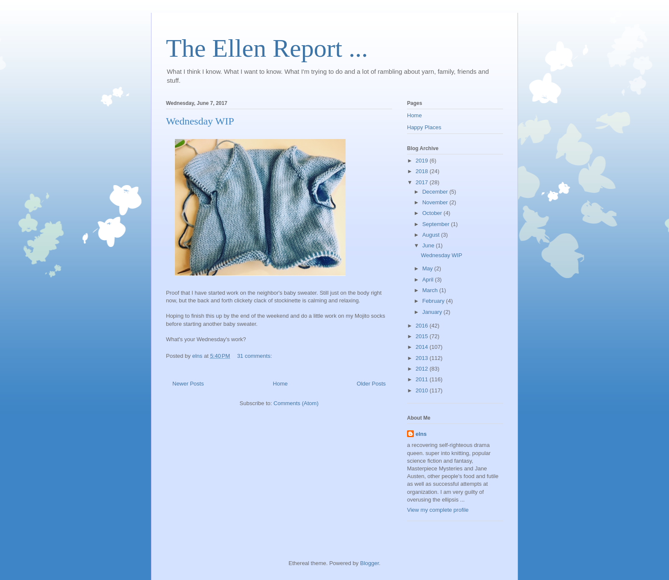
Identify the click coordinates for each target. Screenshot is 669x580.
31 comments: (255, 356)
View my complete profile (437, 510)
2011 (423, 379)
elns (421, 434)
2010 (423, 390)
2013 (423, 358)
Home (280, 383)
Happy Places (424, 127)
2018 (423, 171)
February (434, 301)
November (436, 202)
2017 (423, 182)
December (436, 191)
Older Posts (371, 383)
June (429, 245)
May (428, 268)
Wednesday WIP (200, 121)
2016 (423, 325)
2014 (423, 347)
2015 (423, 336)
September (436, 224)
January (433, 312)
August (431, 235)
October (433, 213)
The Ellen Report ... (267, 48)
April (428, 279)
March (430, 290)
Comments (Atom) (295, 403)
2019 (423, 160)
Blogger (369, 563)
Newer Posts (188, 383)
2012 (423, 368)
